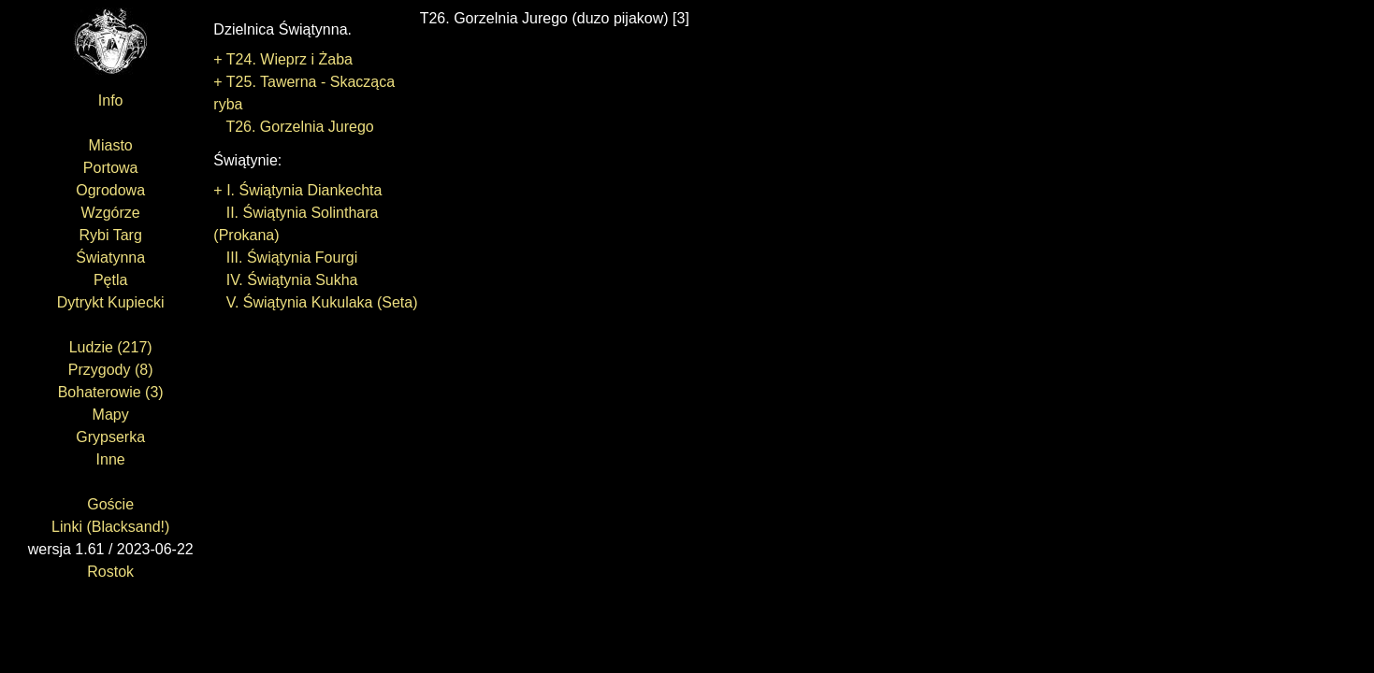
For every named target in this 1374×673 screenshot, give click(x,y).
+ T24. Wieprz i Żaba (283, 59)
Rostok (110, 572)
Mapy (111, 414)
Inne (110, 459)
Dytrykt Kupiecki (111, 302)
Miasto (111, 145)
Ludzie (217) (110, 347)
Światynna (110, 257)
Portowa (110, 168)
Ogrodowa (110, 190)
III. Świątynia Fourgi (285, 257)
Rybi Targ (111, 235)
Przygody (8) (110, 370)
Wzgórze (110, 213)
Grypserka (110, 437)
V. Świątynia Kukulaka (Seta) (315, 302)
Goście (110, 504)
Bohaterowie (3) (111, 392)
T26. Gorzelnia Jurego (293, 127)
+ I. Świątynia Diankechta (297, 190)
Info (110, 100)
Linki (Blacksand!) (110, 527)
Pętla (110, 280)
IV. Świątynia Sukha (285, 280)
